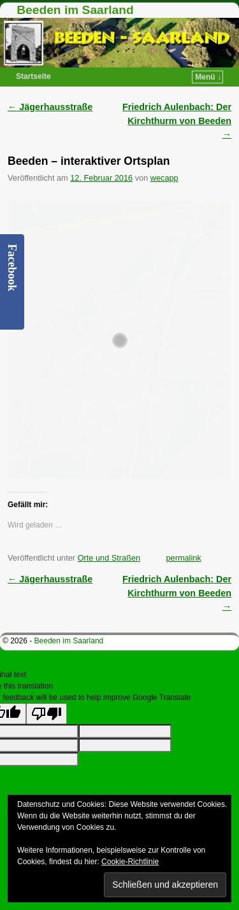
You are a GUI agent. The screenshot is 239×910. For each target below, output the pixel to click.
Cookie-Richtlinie (130, 861)
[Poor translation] (46, 713)
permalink (183, 558)
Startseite (33, 76)
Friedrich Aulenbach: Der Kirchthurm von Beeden (176, 120)
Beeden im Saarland (75, 10)
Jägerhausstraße (50, 107)
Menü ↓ (208, 77)
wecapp (164, 178)
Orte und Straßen (109, 558)
